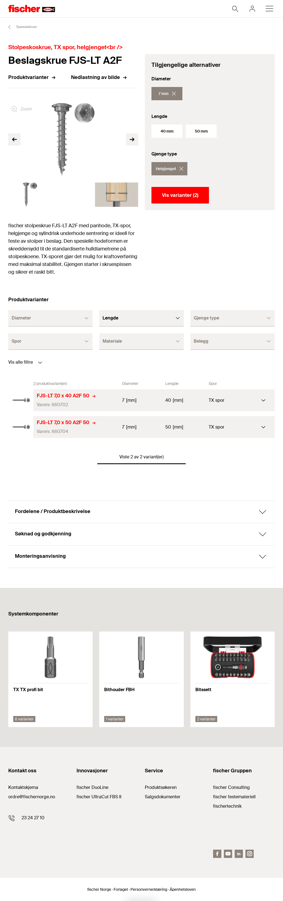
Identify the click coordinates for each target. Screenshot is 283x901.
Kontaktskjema (23, 787)
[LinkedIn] (239, 854)
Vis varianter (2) (180, 195)
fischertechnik (227, 806)
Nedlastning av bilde (99, 77)
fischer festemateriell (234, 797)
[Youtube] (228, 854)
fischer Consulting (231, 787)
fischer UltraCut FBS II (99, 797)
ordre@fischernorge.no (31, 797)
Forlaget (121, 889)
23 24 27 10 (33, 818)
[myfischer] (252, 8)
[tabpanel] (30, 195)
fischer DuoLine (92, 787)
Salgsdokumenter (162, 797)
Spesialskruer (20, 27)
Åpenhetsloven (183, 889)
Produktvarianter (32, 77)
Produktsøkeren (161, 787)
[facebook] (217, 854)
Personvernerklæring (148, 889)
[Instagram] (249, 854)
